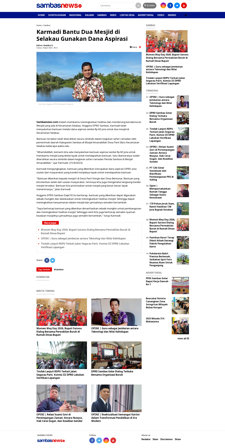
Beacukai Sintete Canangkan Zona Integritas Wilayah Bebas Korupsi (157, 303)
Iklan (178, 439)
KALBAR (89, 15)
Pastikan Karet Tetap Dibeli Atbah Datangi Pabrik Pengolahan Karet (162, 242)
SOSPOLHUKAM (57, 15)
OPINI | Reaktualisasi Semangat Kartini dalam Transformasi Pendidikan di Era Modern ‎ (115, 417)
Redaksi (146, 439)
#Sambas (59, 269)
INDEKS (172, 15)
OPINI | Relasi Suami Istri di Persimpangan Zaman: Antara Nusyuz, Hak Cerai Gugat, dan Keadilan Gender (59, 417)
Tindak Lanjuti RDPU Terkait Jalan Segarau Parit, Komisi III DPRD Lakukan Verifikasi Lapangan (60, 374)
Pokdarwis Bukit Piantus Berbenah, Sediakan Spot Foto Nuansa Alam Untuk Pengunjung (161, 259)
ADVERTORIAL (146, 15)
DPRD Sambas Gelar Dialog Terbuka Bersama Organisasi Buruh (112, 373)
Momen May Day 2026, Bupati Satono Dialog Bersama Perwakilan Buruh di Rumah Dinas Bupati (59, 331)
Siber (155, 439)
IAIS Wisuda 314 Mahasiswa (155, 320)
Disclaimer (166, 439)
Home (39, 25)
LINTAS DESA (127, 15)
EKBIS (113, 15)
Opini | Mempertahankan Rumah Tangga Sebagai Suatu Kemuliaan (160, 191)
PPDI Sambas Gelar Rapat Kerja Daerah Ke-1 (157, 281)
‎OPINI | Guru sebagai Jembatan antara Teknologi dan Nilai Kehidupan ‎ (83, 238)
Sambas (46, 25)
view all (183, 338)
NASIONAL (75, 15)
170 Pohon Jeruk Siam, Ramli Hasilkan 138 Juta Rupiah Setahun (162, 206)
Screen (149, 5)
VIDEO (160, 15)
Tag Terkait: (44, 269)
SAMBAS (102, 15)
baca (133, 47)
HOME (41, 15)
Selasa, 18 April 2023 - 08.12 (47, 48)
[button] (185, 13)
